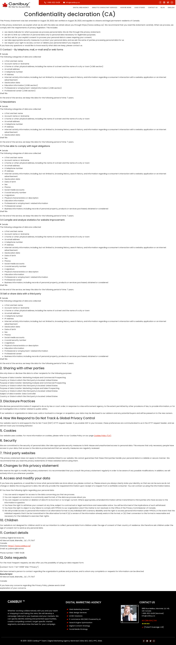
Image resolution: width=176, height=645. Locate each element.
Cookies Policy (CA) (102, 435)
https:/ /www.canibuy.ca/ (19, 546)
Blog (163, 7)
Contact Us (153, 7)
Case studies (139, 7)
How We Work (125, 7)
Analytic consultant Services (104, 7)
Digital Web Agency (81, 7)
